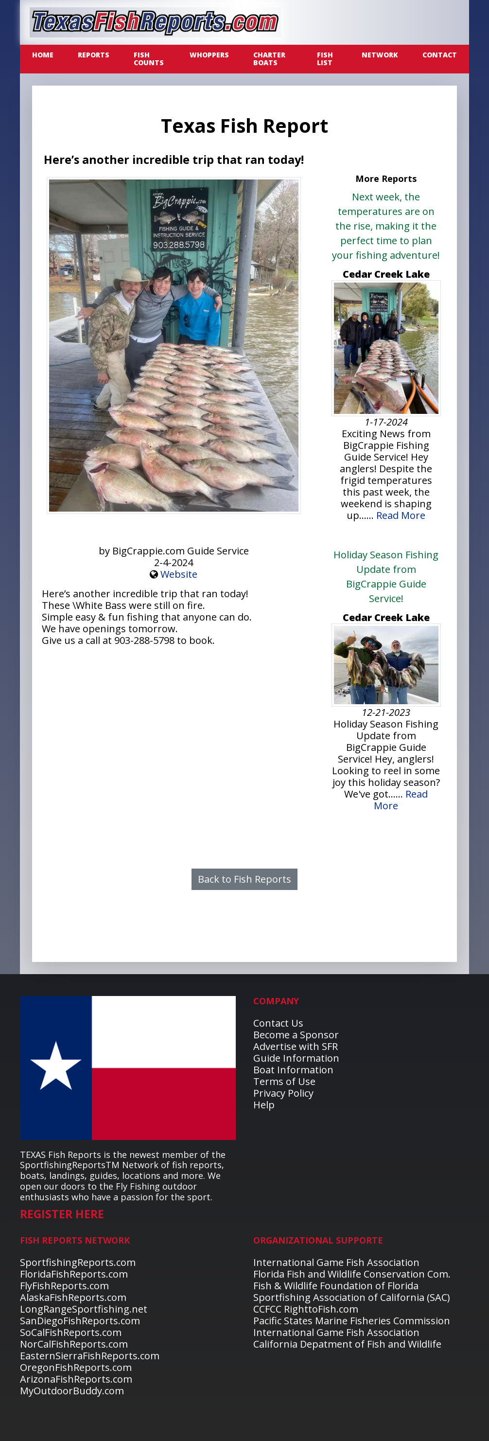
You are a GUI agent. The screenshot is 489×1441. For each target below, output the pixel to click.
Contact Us (278, 1023)
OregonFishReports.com (76, 1367)
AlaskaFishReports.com (73, 1297)
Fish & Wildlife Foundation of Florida (336, 1285)
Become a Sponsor (296, 1034)
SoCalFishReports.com (71, 1332)
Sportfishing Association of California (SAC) (351, 1297)
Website (178, 574)
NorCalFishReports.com (74, 1344)
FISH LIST (325, 59)
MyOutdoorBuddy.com (72, 1390)
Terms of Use (284, 1081)
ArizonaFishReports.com (76, 1379)
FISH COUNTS (149, 59)
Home (42, 54)
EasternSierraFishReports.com (89, 1355)
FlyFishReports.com (64, 1285)
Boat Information (293, 1069)
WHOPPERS (209, 54)
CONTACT (439, 54)
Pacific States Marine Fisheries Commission (351, 1320)
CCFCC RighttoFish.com (305, 1309)
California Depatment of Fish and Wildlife (347, 1344)
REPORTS (93, 54)
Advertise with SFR (295, 1046)
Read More (400, 515)
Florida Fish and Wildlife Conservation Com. (352, 1274)
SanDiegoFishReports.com (80, 1320)
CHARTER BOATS (269, 59)
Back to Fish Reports (244, 879)
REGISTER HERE (62, 1214)
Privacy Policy (283, 1093)
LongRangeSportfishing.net (83, 1309)
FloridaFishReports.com (74, 1274)
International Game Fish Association (336, 1262)
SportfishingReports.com (78, 1262)
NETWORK (380, 54)
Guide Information (296, 1058)
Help (264, 1104)
